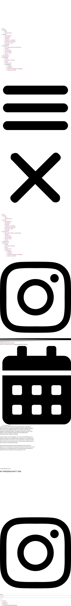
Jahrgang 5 (9, 65)
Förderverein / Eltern (9, 43)
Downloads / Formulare (10, 60)
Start (3, 28)
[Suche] (1, 599)
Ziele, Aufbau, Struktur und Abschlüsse (13, 47)
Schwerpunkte (8, 50)
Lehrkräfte (7, 38)
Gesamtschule (5, 45)
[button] (35, 142)
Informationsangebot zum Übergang (14, 68)
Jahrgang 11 (9, 67)
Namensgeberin (8, 35)
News (6, 31)
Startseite (2, 344)
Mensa (6, 61)
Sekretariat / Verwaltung (10, 40)
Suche (1, 594)
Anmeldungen (8, 64)
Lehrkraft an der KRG (11, 70)
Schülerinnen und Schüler (10, 41)
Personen (4, 34)
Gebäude (7, 48)
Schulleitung (7, 37)
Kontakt (6, 58)
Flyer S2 (6, 54)
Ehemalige (7, 44)
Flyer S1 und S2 (8, 53)
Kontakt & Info (5, 57)
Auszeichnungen (8, 51)
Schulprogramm (5, 55)
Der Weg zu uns (8, 63)
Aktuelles (4, 30)
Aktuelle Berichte (8, 33)
